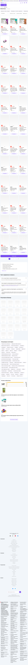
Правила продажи (14, 544)
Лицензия (14, 539)
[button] (5, 13)
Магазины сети (14, 576)
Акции (14, 570)
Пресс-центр (14, 557)
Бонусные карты (14, 565)
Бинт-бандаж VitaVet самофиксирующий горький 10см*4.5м (12, 415)
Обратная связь (14, 550)
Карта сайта (14, 551)
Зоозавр (2, 7)
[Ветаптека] (14, 585)
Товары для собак (14, 582)
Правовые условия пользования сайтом (14, 595)
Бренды (14, 572)
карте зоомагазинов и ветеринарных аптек (11, 285)
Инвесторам (14, 556)
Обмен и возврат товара (14, 543)
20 (18, 258)
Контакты (14, 563)
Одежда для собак (14, 584)
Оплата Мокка (14, 569)
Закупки (14, 558)
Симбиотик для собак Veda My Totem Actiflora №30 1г (11, 405)
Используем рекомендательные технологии (14, 596)
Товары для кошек (14, 578)
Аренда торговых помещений (14, 559)
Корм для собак (14, 583)
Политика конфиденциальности (14, 545)
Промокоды (14, 571)
